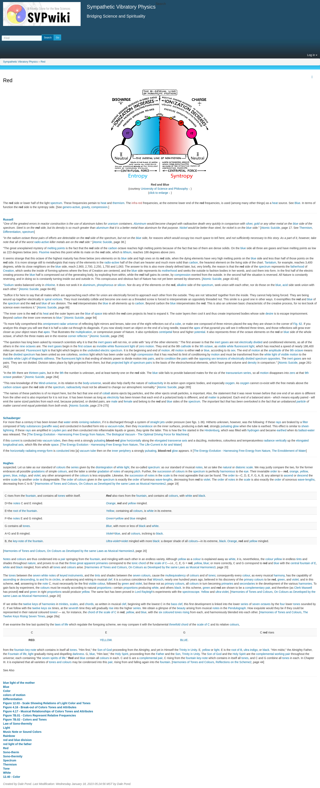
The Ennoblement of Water (289, 450)
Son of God (104, 649)
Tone (6, 768)
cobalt (106, 393)
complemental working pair (273, 654)
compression (99, 207)
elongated (160, 440)
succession (164, 471)
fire (184, 430)
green (6, 475)
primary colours (254, 579)
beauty (181, 608)
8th (14, 372)
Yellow (110, 510)
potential (199, 332)
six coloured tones (170, 612)
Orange (111, 503)
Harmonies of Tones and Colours (56, 483)
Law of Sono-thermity (17, 723)
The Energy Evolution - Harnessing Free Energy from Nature (66, 434)
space (98, 313)
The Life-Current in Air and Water (160, 444)
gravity (85, 207)
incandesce (145, 426)
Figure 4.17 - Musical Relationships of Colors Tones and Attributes (48, 711)
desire (269, 313)
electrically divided (250, 342)
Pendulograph (237, 608)
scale (166, 475)
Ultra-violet (113, 541)
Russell (8, 219)
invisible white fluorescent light (116, 346)
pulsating (99, 440)
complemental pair (151, 658)
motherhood (169, 270)
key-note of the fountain (28, 541)
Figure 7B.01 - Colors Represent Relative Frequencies (39, 715)
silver (249, 223)
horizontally (134, 440)
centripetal (165, 332)
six (49, 608)
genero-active (71, 207)
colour (197, 559)
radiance (269, 440)
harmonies (305, 583)
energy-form (44, 450)
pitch (137, 471)
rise (111, 608)
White (7, 772)
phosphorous (105, 285)
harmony (279, 575)
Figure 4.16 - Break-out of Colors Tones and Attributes (39, 707)
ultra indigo (251, 649)
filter (305, 422)
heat (103, 203)
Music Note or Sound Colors (22, 731)
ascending (9, 579)
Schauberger (12, 418)
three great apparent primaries (88, 563)
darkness (78, 654)
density (252, 362)
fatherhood (297, 266)
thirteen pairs (37, 372)
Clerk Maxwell (303, 587)
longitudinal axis (13, 444)
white (189, 495)
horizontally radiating (23, 450)
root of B (236, 649)
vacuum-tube (116, 426)
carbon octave (12, 387)
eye (246, 471)
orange (294, 471)
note (45, 583)
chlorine (50, 285)
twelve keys (30, 604)
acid (285, 285)
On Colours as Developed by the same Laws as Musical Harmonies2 (122, 483)
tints (299, 559)
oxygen (229, 383)
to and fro (42, 579)
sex (53, 303)
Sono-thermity (12, 756)
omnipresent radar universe (60, 323)
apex (197, 328)
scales (74, 604)
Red (43, 61)
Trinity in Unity (188, 649)
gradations (38, 471)
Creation (8, 270)
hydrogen (253, 430)
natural (227, 467)
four (282, 604)
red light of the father (17, 744)
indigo (23, 475)
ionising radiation (90, 422)
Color (7, 691)
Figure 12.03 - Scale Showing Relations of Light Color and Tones (46, 703)
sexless (84, 354)
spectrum (56, 203)
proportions (104, 587)
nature (32, 563)
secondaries (247, 583)
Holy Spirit (121, 654)
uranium (113, 223)
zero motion (146, 346)
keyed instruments (71, 575)
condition (170, 358)
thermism (118, 203)
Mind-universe (48, 383)
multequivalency (175, 575)
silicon (122, 285)
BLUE (184, 640)
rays (278, 422)
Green (110, 518)
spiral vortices (53, 299)
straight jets (157, 422)
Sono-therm (11, 752)
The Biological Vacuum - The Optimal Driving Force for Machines (147, 434)
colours (61, 467)
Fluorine (44, 252)
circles (56, 579)
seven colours (141, 575)
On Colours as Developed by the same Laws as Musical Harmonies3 (90, 551)
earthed (281, 430)
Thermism (305, 227)
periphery (125, 450)
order (273, 471)
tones (61, 495)
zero (292, 372)
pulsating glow (230, 426)
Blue (297, 203)
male (114, 401)
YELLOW (106, 640)
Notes (7, 559)
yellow (304, 471)
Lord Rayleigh (144, 591)
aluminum (102, 227)
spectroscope (190, 591)
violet (37, 475)
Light (6, 727)
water (67, 422)
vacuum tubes (51, 440)
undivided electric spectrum (105, 350)
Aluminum (139, 223)
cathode (186, 346)
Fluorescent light (36, 350)
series (75, 467)
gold (256, 223)
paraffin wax (50, 426)
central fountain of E (303, 563)
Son (177, 654)
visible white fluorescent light (236, 346)
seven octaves (261, 604)
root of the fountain (25, 510)
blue (295, 223)
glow (123, 440)
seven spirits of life (54, 658)
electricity (113, 397)
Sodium (9, 285)
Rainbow (9, 736)
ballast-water (306, 430)
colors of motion (14, 695)
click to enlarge (158, 192)
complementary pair (257, 587)
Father (160, 654)
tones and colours (60, 662)
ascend (288, 475)
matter (212, 397)
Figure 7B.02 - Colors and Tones (25, 719)
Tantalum (270, 262)
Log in (312, 55)
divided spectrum (24, 354)
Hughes (8, 463)
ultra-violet (222, 591)
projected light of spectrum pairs (131, 362)
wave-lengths (164, 479)
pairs (151, 358)
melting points (56, 248)
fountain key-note (25, 649)
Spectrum (9, 760)
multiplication (84, 332)
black (201, 495)
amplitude (275, 350)
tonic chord (139, 563)
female (128, 401)
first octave (85, 346)
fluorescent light (71, 358)
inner (115, 450)
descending (27, 579)
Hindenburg (211, 430)
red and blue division (17, 740)
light (216, 649)
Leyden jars (59, 430)
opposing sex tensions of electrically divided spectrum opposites (239, 358)
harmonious (227, 471)
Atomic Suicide (270, 227)
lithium (127, 252)
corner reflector (77, 336)
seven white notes (44, 575)
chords (89, 604)
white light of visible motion (281, 354)
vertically (281, 440)
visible (93, 583)
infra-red (137, 203)
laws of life (61, 624)
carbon (112, 248)
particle (301, 401)
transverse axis (177, 440)
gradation (103, 471)
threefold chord (178, 624)
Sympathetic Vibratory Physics (20, 61)
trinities (63, 604)
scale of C (160, 563)
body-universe (92, 383)
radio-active (41, 242)
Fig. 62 (297, 323)
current (15, 440)
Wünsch (158, 579)
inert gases (105, 342)
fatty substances (30, 426)
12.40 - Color (11, 776)
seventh (74, 608)
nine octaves (28, 346)
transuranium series (238, 372)
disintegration (104, 467)
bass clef (176, 604)
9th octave (206, 346)
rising (185, 612)
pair (63, 559)
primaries (227, 583)
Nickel (183, 227)
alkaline (182, 285)
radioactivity (155, 383)
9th (61, 372)
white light (123, 467)
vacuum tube (88, 450)
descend (302, 475)
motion (165, 350)
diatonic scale (244, 467)
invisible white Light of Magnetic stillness (28, 358)
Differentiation (12, 231)
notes (199, 467)
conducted (63, 450)
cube (178, 323)
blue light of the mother (19, 682)
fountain (31, 495)
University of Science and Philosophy (164, 188)
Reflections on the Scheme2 (233, 662)
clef (110, 579)
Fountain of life (17, 654)
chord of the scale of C (102, 612)
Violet (109, 533)
